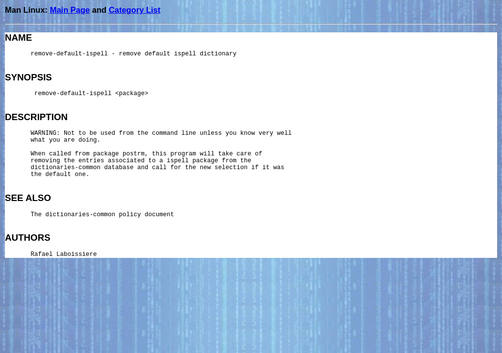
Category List (134, 9)
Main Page (70, 9)
